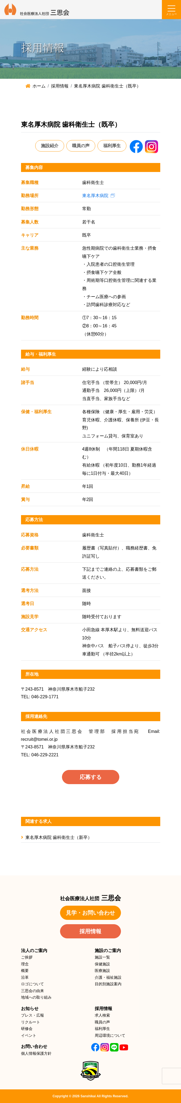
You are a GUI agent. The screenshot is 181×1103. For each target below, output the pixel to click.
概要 (25, 970)
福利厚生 (112, 145)
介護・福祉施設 (108, 977)
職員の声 (81, 145)
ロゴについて (32, 984)
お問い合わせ (34, 1046)
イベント (28, 1035)
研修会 (26, 1028)
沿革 (25, 977)
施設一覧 (102, 957)
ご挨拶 (26, 957)
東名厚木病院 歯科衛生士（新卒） (56, 837)
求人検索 (102, 1015)
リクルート (30, 1022)
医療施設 (102, 970)
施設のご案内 (108, 950)
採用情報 (90, 931)
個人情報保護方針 (36, 1053)
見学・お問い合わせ (90, 913)
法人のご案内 (34, 950)
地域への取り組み (36, 997)
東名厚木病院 (95, 195)
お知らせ (29, 1008)
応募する (91, 777)
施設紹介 (49, 145)
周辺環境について (110, 1035)
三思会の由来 (32, 991)
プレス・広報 (32, 1015)
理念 (25, 964)
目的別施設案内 (108, 984)
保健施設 (102, 964)
